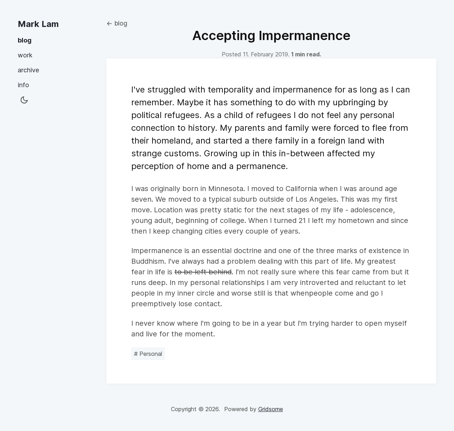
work (25, 55)
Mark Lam (38, 24)
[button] (24, 100)
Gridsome (270, 409)
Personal (148, 353)
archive (28, 70)
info (23, 85)
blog (25, 40)
